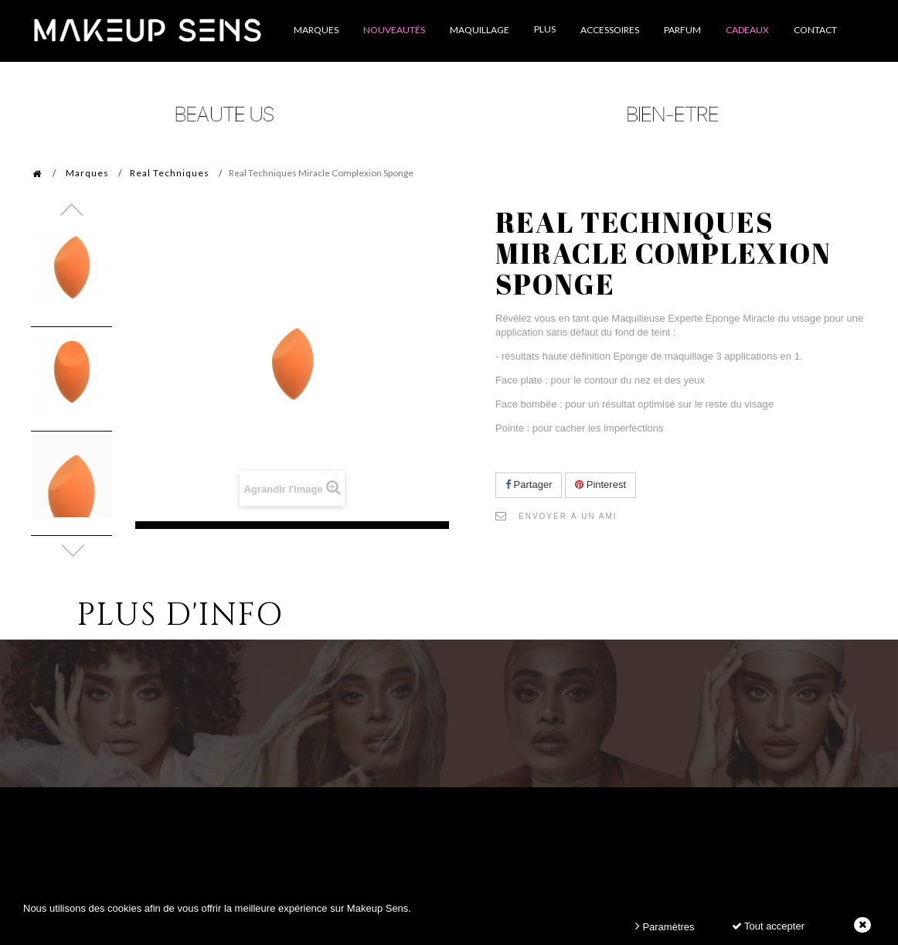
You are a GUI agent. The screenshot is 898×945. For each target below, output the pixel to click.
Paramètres (665, 926)
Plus (545, 29)
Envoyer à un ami (568, 516)
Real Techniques (169, 173)
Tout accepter (768, 926)
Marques (87, 173)
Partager (528, 484)
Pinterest (600, 484)
